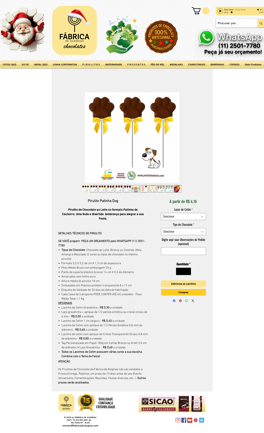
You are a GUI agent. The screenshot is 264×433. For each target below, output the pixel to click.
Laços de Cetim (183, 209)
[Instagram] (177, 420)
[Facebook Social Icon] (183, 420)
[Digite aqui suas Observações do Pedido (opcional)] (183, 251)
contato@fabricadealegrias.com (80, 425)
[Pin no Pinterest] (180, 301)
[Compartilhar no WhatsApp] (187, 301)
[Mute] (258, 9)
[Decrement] (179, 271)
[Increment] (188, 271)
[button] (200, 10)
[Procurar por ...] (234, 23)
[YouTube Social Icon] (189, 420)
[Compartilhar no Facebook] (174, 301)
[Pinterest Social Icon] (195, 420)
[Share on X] (193, 301)
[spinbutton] (183, 271)
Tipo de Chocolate (183, 225)
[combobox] (183, 216)
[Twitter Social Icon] (201, 420)
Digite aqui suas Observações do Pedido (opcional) (183, 242)
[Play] (220, 11)
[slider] (262, 10)
